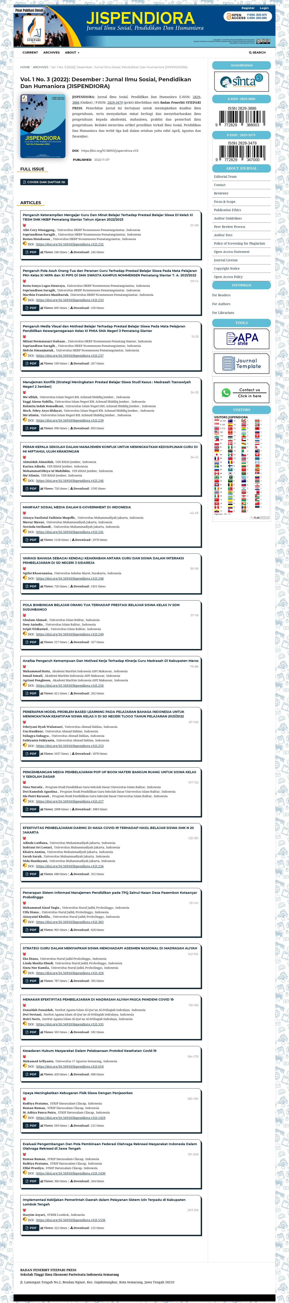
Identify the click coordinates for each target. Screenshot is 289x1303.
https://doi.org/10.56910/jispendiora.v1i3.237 (70, 355)
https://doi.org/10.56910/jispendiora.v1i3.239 (70, 420)
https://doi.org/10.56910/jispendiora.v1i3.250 (70, 685)
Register (248, 8)
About (71, 52)
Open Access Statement (231, 252)
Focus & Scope (224, 201)
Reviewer (221, 193)
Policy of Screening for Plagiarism (239, 243)
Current (30, 52)
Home (25, 67)
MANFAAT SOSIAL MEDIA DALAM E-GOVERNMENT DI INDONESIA (77, 507)
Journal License (226, 260)
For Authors (221, 304)
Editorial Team (225, 176)
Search (257, 52)
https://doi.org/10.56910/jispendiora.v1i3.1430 (70, 1173)
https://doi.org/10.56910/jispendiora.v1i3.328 (70, 973)
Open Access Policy (228, 277)
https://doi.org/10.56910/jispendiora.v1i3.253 (70, 746)
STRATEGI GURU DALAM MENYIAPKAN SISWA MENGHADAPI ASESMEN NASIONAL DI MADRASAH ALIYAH (110, 948)
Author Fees (223, 235)
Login (264, 8)
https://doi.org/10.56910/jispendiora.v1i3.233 (70, 300)
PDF (32, 428)
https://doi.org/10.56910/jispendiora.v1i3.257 (70, 801)
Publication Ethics (227, 210)
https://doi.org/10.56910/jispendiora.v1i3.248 (70, 578)
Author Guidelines (228, 218)
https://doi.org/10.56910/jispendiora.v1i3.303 (70, 922)
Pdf (32, 642)
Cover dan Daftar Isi (45, 182)
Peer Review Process (229, 226)
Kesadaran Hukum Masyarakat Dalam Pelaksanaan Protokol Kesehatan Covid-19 (89, 1051)
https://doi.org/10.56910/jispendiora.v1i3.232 (70, 244)
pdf (32, 252)
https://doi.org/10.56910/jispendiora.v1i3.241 (70, 532)
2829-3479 (115, 102)
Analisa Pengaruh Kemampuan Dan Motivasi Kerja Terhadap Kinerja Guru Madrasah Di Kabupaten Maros (110, 661)
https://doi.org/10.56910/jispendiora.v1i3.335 (70, 1024)
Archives (51, 52)
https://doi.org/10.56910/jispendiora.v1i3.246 (70, 481)
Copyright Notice (227, 268)
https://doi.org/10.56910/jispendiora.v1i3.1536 (70, 1220)
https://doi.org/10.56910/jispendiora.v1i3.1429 (70, 1118)
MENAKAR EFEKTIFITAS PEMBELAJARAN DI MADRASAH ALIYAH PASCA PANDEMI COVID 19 (98, 999)
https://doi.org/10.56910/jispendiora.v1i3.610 (70, 1066)
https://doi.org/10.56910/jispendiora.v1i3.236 (70, 866)
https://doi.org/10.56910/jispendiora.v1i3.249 (70, 634)
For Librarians (223, 313)
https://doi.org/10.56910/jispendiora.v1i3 (109, 150)
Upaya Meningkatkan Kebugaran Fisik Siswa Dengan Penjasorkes (78, 1093)
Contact (220, 185)
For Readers (221, 295)
